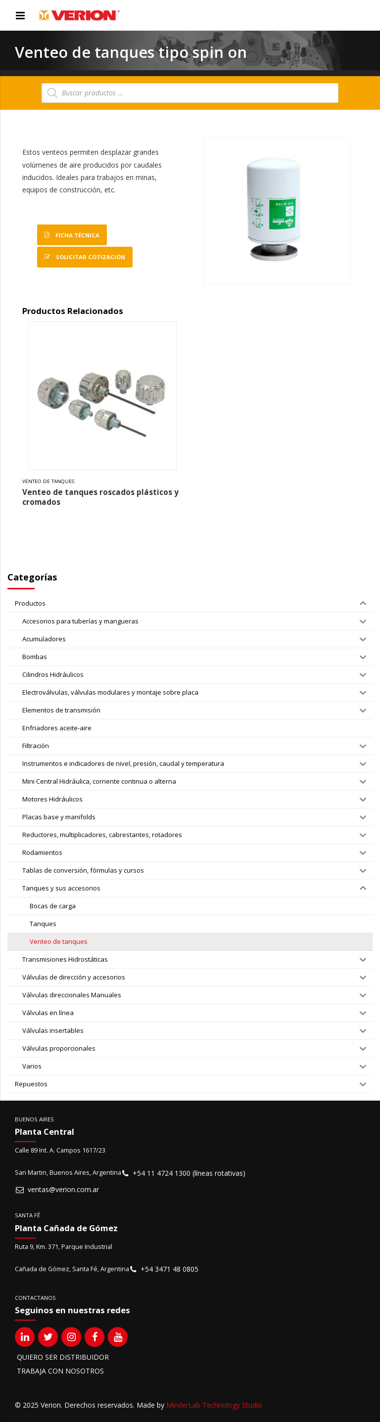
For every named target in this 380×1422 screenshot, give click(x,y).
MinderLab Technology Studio (214, 1405)
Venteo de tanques (48, 481)
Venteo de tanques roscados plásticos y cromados (100, 497)
